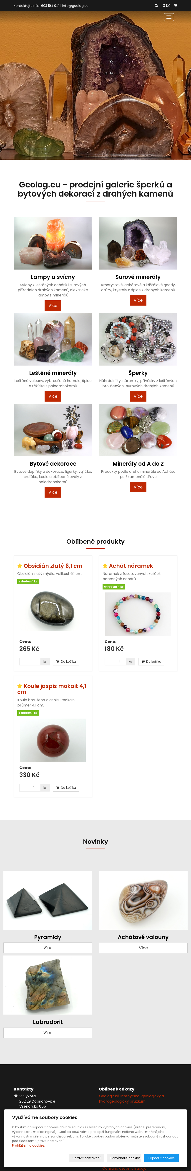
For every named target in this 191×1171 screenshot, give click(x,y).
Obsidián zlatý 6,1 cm (53, 566)
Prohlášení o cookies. (28, 1145)
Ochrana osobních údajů (124, 1168)
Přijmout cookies (161, 1158)
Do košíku (66, 661)
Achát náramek (131, 566)
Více (52, 305)
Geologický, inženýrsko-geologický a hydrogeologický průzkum (131, 1098)
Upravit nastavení (87, 1158)
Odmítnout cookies (125, 1158)
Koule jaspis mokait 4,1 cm (51, 689)
